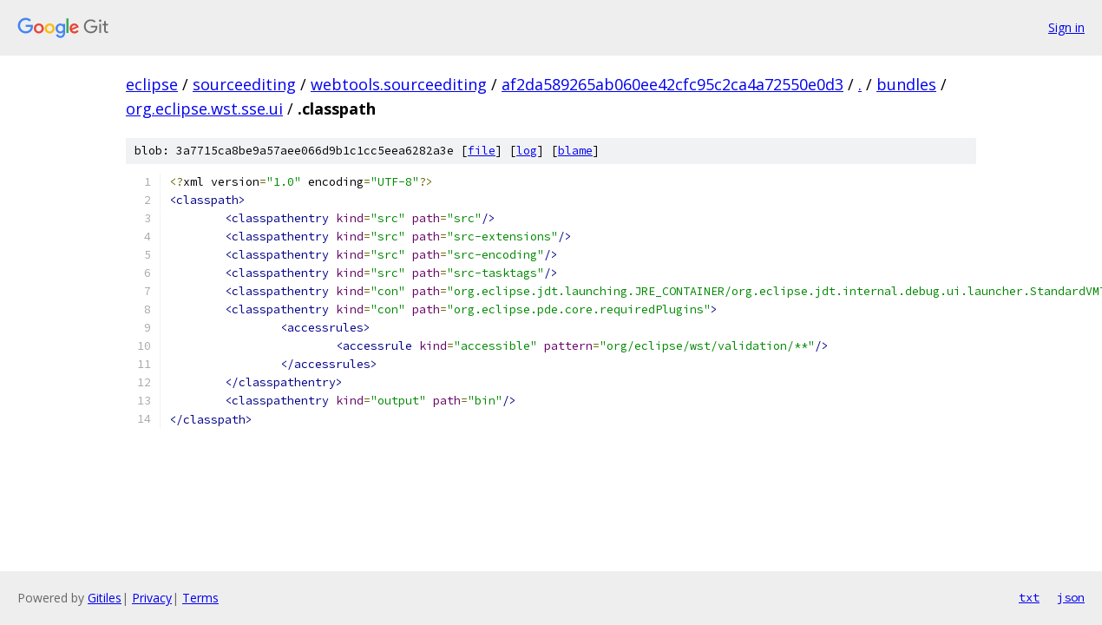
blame (575, 150)
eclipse (152, 84)
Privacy (152, 597)
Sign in (1066, 27)
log (526, 150)
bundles (906, 84)
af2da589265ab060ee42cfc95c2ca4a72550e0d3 (672, 84)
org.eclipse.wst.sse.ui (204, 108)
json (1071, 597)
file (481, 150)
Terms (200, 597)
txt (1029, 597)
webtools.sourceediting (399, 84)
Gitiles (104, 597)
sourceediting (244, 84)
